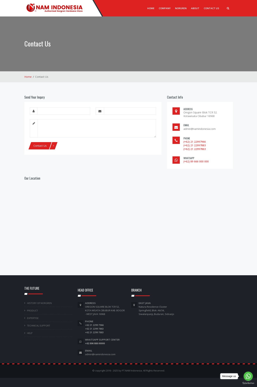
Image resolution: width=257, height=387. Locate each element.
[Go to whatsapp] (248, 376)
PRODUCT (32, 310)
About (195, 8)
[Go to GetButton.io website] (248, 383)
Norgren (181, 8)
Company (165, 8)
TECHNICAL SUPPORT (38, 325)
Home (150, 8)
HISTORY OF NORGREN (39, 303)
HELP (30, 333)
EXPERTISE (33, 318)
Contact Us (211, 8)
